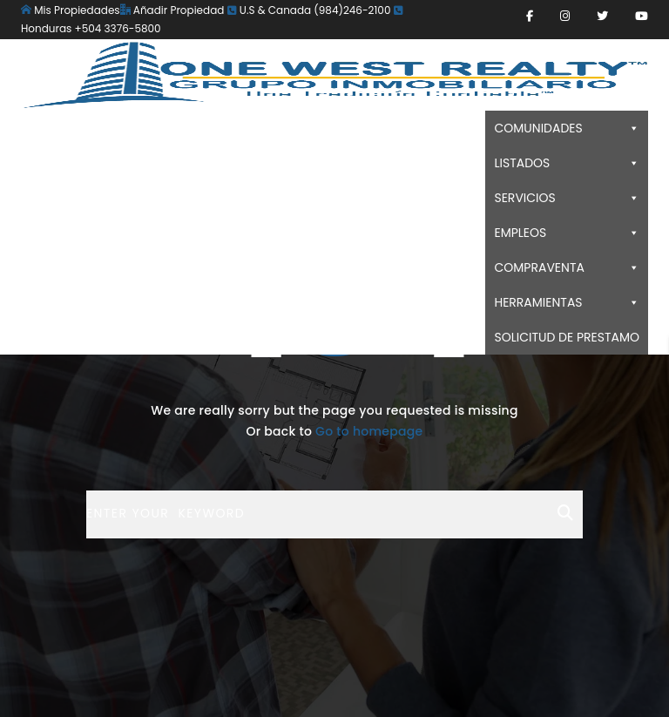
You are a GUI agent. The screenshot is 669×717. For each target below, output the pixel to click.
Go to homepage (368, 431)
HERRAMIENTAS (566, 302)
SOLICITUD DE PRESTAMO (566, 337)
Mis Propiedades (70, 10)
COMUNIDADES (566, 128)
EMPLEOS (566, 232)
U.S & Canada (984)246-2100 (309, 10)
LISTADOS (566, 162)
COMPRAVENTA (566, 267)
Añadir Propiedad (172, 10)
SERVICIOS (566, 197)
